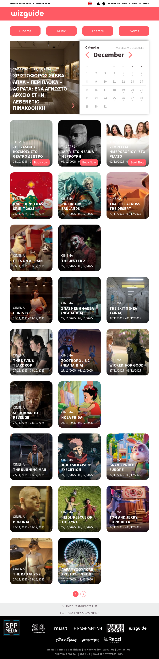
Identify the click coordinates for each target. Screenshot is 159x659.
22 (87, 98)
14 (141, 81)
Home (50, 649)
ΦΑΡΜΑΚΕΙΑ (113, 3)
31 (105, 106)
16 (96, 90)
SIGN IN (126, 3)
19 (123, 90)
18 (114, 90)
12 (123, 81)
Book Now (40, 162)
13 (132, 81)
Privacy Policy (92, 649)
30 (96, 106)
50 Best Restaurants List (79, 606)
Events (134, 31)
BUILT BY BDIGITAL (66, 654)
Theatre (97, 31)
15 (87, 90)
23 (96, 98)
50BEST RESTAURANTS (22, 3)
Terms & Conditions (69, 649)
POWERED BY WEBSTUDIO (107, 654)
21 (141, 90)
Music (61, 31)
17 (105, 90)
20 (132, 90)
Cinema (25, 31)
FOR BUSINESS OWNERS (79, 612)
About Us (108, 649)
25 (114, 98)
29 (87, 106)
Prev (87, 54)
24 (105, 98)
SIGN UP (136, 3)
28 (141, 98)
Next (130, 54)
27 (132, 98)
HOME (146, 3)
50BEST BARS (43, 3)
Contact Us (123, 649)
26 (123, 98)
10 (105, 81)
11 (114, 81)
